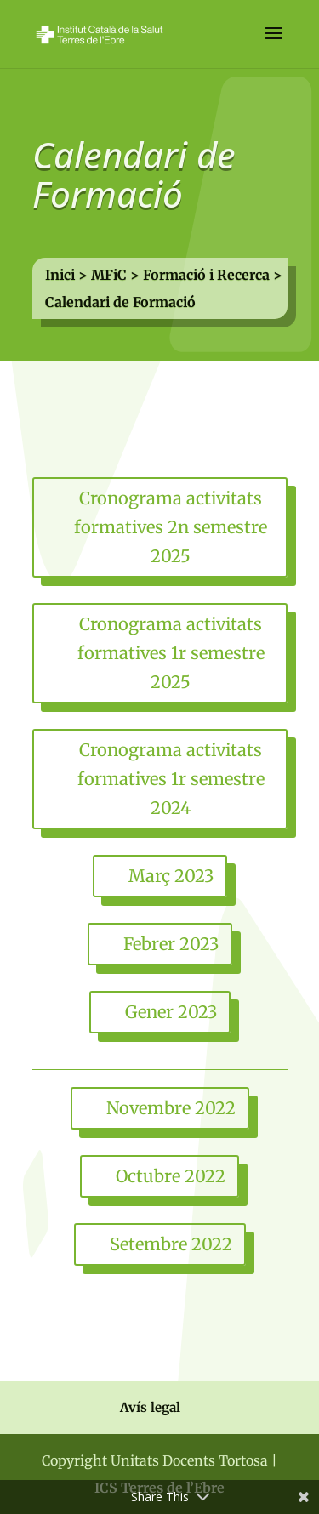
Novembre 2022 (171, 1107)
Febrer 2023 (171, 943)
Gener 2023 (171, 1011)
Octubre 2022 (170, 1176)
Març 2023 (171, 875)
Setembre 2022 (171, 1244)
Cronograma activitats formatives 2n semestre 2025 (170, 526)
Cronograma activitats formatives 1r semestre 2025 (171, 652)
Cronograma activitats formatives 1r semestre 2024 (171, 778)
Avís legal (150, 1407)
